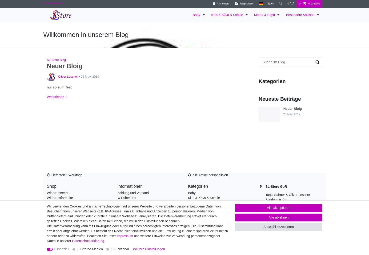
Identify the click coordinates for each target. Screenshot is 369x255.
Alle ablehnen (279, 217)
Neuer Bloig (65, 66)
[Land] (260, 3)
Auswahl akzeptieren (278, 227)
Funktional (121, 249)
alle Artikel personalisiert (210, 175)
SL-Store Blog (56, 60)
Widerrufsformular (60, 198)
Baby (197, 15)
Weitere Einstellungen (149, 249)
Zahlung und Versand (133, 193)
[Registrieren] (243, 3)
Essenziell (61, 249)
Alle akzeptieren (278, 208)
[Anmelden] (219, 3)
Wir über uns (126, 198)
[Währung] (270, 3)
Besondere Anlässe (300, 15)
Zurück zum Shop (52, 2)
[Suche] (280, 3)
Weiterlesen (55, 97)
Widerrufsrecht (57, 193)
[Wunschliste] (290, 3)
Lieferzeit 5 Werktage (66, 175)
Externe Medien (91, 249)
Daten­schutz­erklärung (88, 241)
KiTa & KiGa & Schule (227, 15)
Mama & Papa (265, 15)
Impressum (125, 236)
